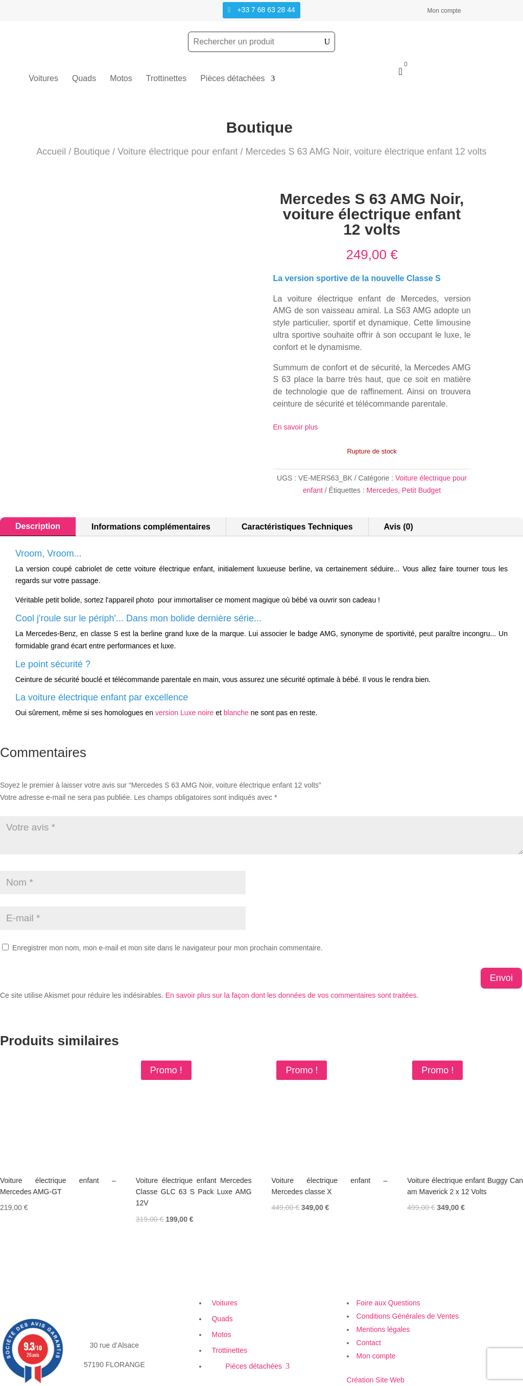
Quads (84, 79)
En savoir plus (295, 427)
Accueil (51, 151)
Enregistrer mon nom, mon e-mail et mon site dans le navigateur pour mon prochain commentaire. (167, 948)
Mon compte (444, 10)
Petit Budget (421, 490)
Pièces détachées (232, 79)
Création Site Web (376, 1380)
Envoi (501, 978)
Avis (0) (398, 526)
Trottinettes (166, 79)
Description (37, 526)
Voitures (43, 79)
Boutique (92, 151)
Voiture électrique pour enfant (177, 151)
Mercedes (382, 490)
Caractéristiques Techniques (297, 526)
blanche (236, 713)
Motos (121, 79)
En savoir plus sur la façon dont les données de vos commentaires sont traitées (291, 995)
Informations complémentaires (150, 526)
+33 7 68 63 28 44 (266, 10)
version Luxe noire (184, 713)
